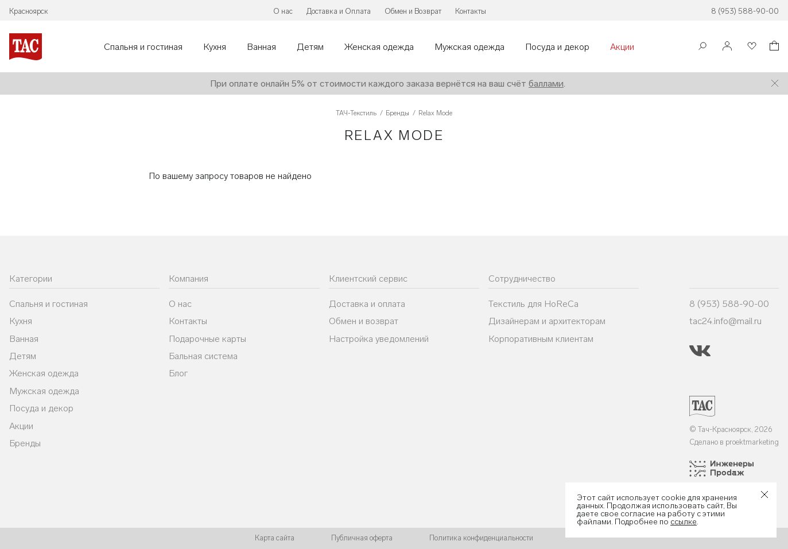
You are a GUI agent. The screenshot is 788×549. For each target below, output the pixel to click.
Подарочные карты (207, 338)
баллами (546, 83)
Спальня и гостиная (143, 47)
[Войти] (727, 46)
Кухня (214, 47)
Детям (310, 47)
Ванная (261, 47)
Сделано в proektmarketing (734, 442)
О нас (283, 11)
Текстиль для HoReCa (533, 303)
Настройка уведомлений (379, 338)
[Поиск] (702, 47)
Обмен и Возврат (413, 11)
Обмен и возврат (363, 321)
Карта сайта (274, 538)
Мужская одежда (469, 47)
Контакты (470, 11)
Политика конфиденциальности (481, 538)
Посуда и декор (557, 47)
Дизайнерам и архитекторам (546, 321)
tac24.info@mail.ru (725, 321)
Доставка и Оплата (338, 11)
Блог (178, 373)
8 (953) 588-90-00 (745, 11)
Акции (622, 47)
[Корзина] (773, 47)
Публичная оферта (362, 538)
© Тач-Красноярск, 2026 (731, 429)
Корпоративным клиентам (540, 338)
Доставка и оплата (367, 303)
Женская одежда (379, 47)
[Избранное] (750, 46)
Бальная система (203, 356)
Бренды (25, 443)
